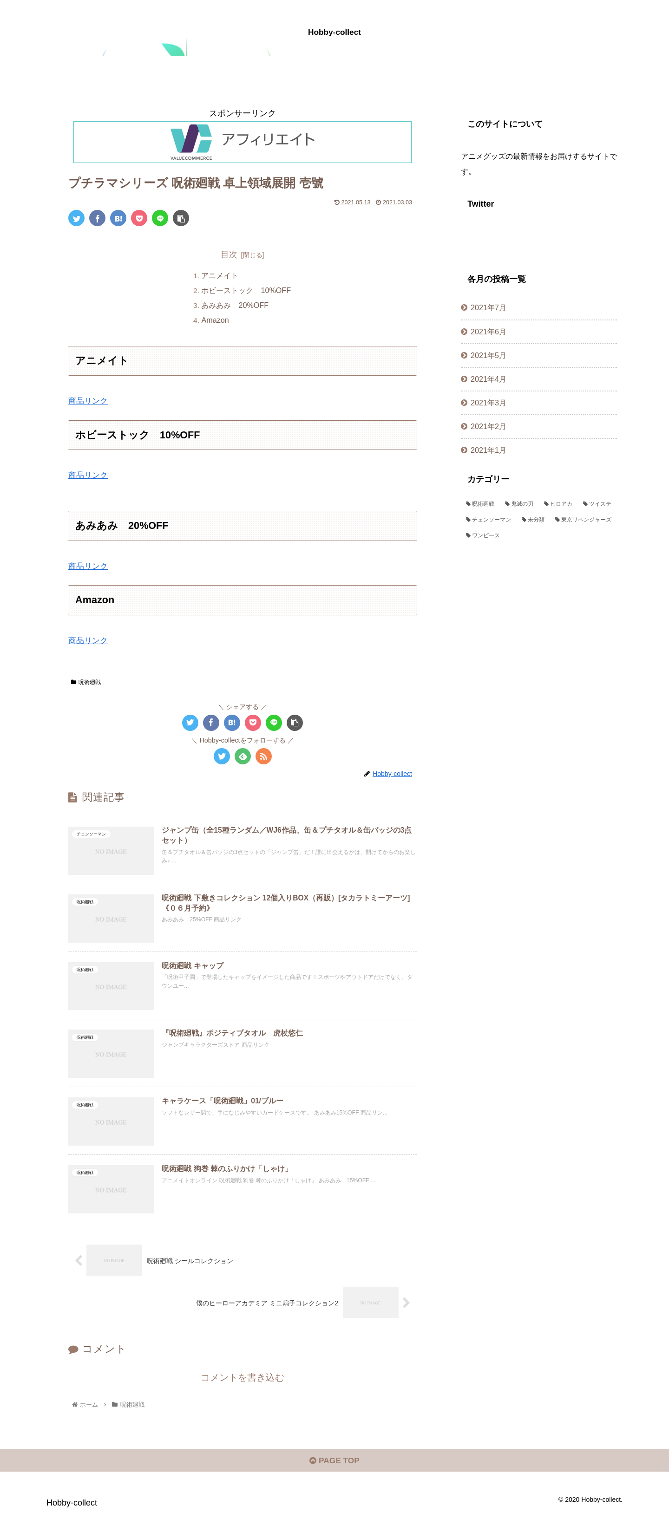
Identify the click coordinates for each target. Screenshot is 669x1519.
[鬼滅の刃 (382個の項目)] (519, 504)
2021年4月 (488, 379)
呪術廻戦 (86, 682)
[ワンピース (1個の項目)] (539, 536)
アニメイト (220, 275)
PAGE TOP (334, 1466)
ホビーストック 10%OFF (246, 291)
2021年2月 (488, 426)
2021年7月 (488, 307)
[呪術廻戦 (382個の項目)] (480, 504)
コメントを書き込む (242, 1381)
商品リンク (89, 401)
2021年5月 (488, 355)
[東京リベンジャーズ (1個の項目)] (583, 520)
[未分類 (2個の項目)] (533, 520)
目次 (229, 254)
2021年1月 (488, 450)
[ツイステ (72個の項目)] (597, 504)
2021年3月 (488, 402)
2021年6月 (488, 331)
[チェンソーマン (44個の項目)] (489, 520)
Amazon (215, 320)
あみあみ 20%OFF (235, 305)
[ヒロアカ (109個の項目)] (558, 504)
